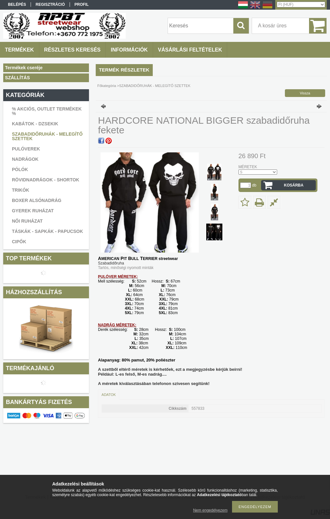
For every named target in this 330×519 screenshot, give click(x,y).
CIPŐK (19, 241)
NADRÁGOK (25, 159)
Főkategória (106, 86)
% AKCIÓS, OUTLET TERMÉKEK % (47, 111)
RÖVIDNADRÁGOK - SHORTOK (45, 179)
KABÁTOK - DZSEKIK (35, 123)
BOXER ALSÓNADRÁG (37, 200)
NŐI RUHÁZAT (27, 221)
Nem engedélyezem (210, 510)
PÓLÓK (20, 169)
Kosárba (294, 185)
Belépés (17, 4)
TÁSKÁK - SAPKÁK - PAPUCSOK (47, 231)
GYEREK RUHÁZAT (33, 210)
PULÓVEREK (26, 148)
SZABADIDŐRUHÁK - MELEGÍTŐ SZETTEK (47, 136)
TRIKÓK (20, 190)
